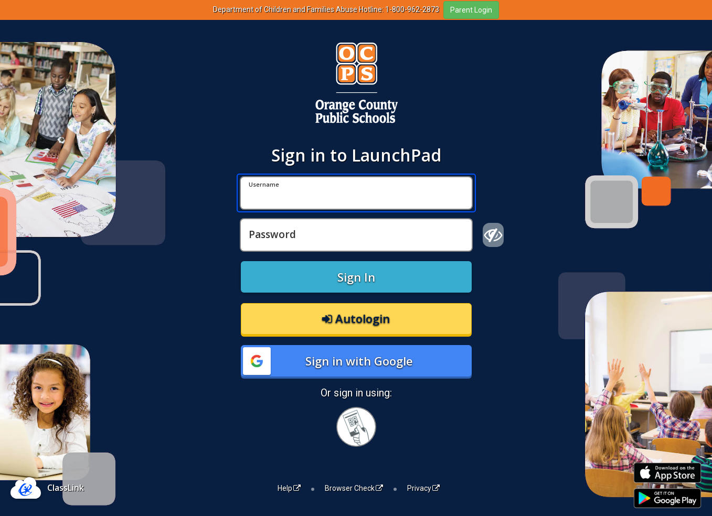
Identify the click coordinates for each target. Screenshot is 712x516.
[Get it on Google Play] (667, 498)
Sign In (356, 277)
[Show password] (493, 235)
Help (289, 488)
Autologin (356, 318)
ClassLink (65, 487)
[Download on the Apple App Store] (667, 473)
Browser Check (354, 488)
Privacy (423, 488)
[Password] (356, 235)
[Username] (356, 193)
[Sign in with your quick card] (356, 427)
